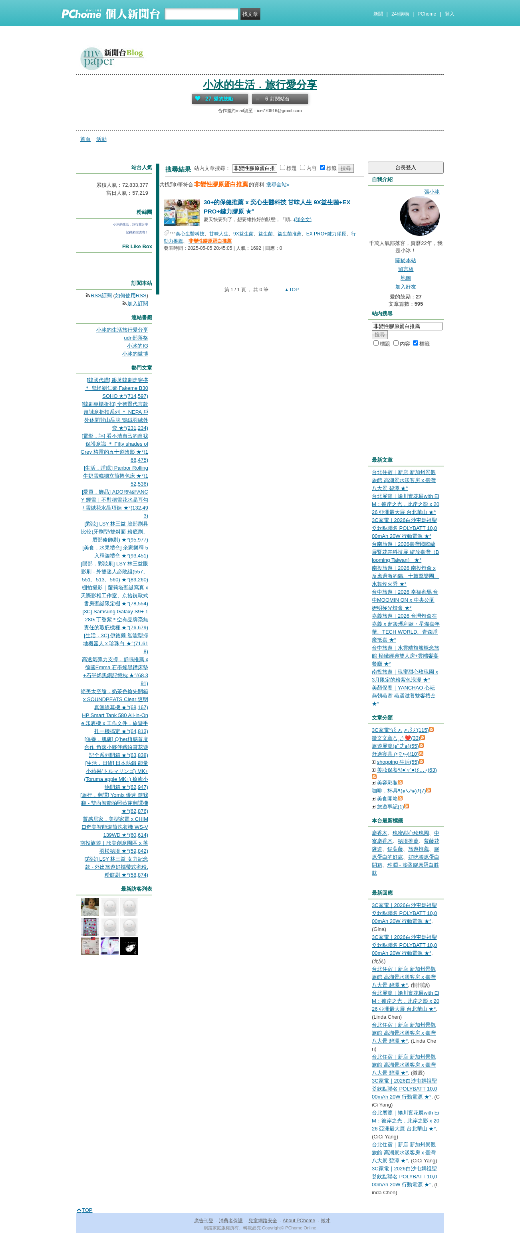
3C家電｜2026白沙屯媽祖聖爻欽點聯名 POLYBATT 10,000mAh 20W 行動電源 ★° (404, 528)
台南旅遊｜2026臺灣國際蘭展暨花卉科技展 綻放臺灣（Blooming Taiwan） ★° (405, 552)
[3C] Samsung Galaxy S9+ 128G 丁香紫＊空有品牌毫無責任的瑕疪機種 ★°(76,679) (115, 619)
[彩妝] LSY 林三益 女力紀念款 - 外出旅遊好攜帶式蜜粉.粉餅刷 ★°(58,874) (116, 867)
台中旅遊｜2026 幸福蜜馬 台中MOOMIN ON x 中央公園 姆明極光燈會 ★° (405, 600)
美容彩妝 (387, 783)
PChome (426, 14)
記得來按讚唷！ (137, 232)
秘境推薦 (408, 841)
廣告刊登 (203, 1220)
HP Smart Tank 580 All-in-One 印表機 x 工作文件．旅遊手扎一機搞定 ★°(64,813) (114, 723)
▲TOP (291, 289)
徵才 (325, 1220)
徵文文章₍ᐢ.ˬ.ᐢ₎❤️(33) (396, 738)
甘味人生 (218, 234)
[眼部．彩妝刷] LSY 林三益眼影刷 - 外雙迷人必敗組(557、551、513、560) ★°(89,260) (114, 572)
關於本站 (405, 260)
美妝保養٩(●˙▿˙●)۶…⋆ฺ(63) (407, 770)
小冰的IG (137, 346)
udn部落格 (136, 338)
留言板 (406, 269)
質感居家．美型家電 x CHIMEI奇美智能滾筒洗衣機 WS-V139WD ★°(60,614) (114, 827)
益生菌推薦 (290, 234)
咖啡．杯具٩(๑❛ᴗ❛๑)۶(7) (399, 791)
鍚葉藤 (395, 849)
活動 (101, 139)
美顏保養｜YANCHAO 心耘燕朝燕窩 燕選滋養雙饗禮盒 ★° (404, 696)
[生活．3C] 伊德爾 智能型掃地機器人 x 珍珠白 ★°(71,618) (115, 643)
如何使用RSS (131, 295)
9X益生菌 (243, 234)
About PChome (299, 1220)
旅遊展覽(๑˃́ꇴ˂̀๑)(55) (395, 746)
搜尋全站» (278, 185)
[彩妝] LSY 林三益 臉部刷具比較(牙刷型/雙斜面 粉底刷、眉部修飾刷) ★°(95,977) (114, 532)
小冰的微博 (135, 354)
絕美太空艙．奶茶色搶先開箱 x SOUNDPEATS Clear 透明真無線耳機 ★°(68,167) (114, 699)
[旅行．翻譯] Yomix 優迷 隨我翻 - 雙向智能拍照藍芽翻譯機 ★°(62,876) (114, 803)
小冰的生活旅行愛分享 (122, 330)
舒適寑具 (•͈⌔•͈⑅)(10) (395, 754)
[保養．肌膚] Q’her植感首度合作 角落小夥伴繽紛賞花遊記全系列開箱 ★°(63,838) (116, 747)
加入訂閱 (137, 303)
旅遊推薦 (418, 849)
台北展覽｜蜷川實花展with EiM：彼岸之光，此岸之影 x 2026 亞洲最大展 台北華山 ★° (405, 504)
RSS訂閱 (101, 295)
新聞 (378, 14)
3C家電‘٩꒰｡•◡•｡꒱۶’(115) (400, 730)
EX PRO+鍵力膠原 (326, 234)
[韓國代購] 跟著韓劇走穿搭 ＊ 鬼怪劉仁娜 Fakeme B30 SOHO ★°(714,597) (116, 388)
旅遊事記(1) (390, 807)
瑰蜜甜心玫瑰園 (411, 833)
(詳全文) (303, 219)
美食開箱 (387, 799)
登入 (450, 14)
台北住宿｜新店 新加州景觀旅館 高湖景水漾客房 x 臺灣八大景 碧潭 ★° (404, 480)
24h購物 (400, 14)
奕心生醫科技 (190, 234)
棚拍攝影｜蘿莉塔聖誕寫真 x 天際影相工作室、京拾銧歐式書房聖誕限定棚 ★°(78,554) (114, 596)
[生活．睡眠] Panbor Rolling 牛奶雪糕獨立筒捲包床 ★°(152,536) (115, 476)
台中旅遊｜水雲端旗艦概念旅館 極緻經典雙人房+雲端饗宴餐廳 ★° (405, 656)
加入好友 (405, 287)
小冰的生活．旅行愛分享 (260, 85)
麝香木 (379, 833)
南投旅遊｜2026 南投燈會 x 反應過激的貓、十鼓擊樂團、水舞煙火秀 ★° (405, 576)
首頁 (85, 139)
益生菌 (265, 234)
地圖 (406, 278)
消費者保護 (231, 1220)
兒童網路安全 (262, 1220)
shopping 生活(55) (398, 762)
